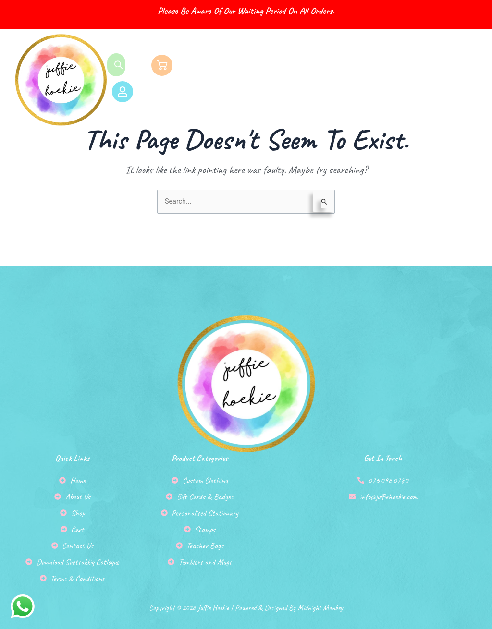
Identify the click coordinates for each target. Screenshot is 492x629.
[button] (337, 80)
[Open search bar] (119, 64)
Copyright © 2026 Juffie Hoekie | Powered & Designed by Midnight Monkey (246, 595)
